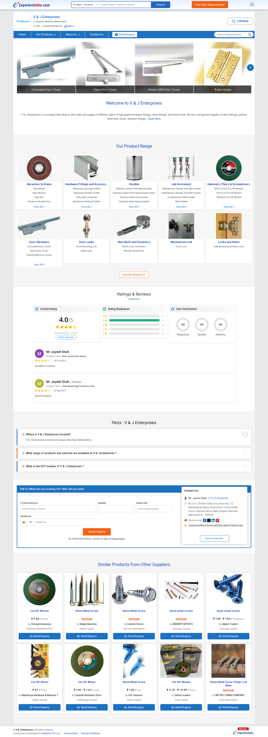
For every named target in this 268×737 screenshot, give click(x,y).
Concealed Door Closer (46, 89)
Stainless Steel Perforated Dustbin (134, 188)
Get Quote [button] (86, 619)
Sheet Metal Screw (86, 610)
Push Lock (181, 246)
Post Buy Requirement (210, 4)
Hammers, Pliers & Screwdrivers (228, 184)
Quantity (102, 503)
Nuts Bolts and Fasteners (134, 242)
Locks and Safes (229, 242)
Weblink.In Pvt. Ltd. (51, 733)
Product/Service (29, 503)
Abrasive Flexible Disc (39, 201)
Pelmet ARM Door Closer (164, 89)
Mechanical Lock (181, 242)
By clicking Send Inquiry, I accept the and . (97, 539)
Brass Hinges (223, 89)
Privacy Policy (118, 539)
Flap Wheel (39, 188)
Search (160, 4)
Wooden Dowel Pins (134, 250)
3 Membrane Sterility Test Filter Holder (181, 188)
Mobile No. (26, 516)
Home (22, 34)
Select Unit (141, 503)
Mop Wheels (39, 192)
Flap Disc (39, 197)
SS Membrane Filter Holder (181, 197)
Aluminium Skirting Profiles (86, 201)
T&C (105, 539)
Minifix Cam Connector (134, 246)
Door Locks (86, 242)
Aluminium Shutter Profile (86, 192)
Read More (154, 118)
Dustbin (134, 184)
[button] (240, 21)
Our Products (46, 34)
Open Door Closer (105, 89)
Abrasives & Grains (39, 184)
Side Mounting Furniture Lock (229, 246)
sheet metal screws (181, 610)
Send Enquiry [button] (125, 34)
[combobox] (26, 522)
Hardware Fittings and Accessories (86, 184)
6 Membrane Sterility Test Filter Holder (181, 192)
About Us (73, 34)
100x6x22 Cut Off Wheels (229, 197)
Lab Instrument (181, 184)
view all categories (134, 274)
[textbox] (125, 4)
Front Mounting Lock (86, 246)
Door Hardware (39, 242)
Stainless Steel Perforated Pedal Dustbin (134, 192)
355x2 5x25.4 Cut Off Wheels (228, 188)
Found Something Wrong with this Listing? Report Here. (216, 525)
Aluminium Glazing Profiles (86, 188)
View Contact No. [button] (214, 538)
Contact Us (96, 34)
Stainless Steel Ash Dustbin (134, 197)
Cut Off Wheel (39, 682)
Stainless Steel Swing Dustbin (134, 201)
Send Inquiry (96, 531)
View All (39, 206)
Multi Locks (86, 250)
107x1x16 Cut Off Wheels (229, 192)
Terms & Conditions (90, 733)
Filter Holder (181, 201)
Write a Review (66, 337)
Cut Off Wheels (39, 610)
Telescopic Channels (86, 197)
